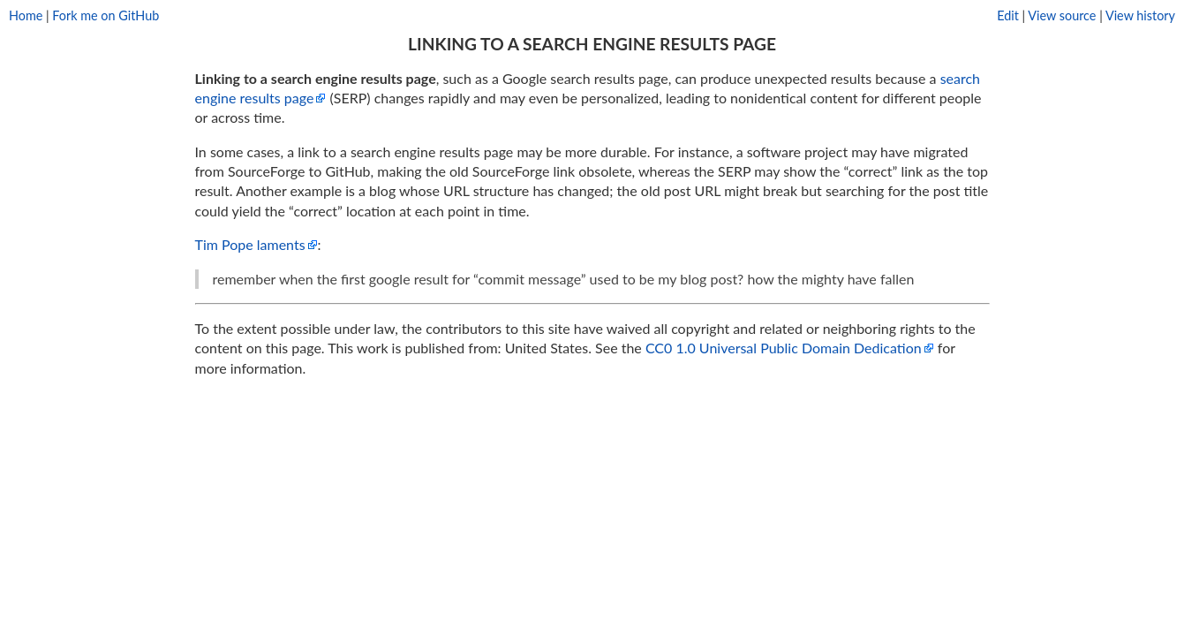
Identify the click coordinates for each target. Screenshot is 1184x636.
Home (25, 15)
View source (1062, 15)
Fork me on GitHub (105, 15)
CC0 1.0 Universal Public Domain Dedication (783, 347)
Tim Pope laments (250, 244)
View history (1140, 15)
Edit (1008, 15)
